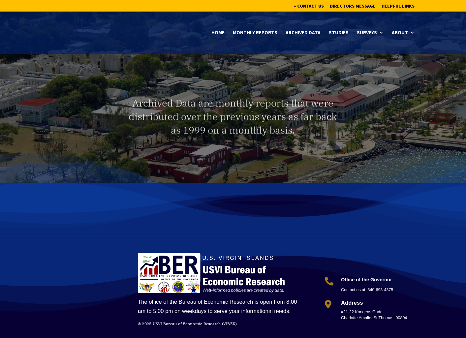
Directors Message (353, 6)
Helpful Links (398, 6)
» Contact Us (309, 6)
